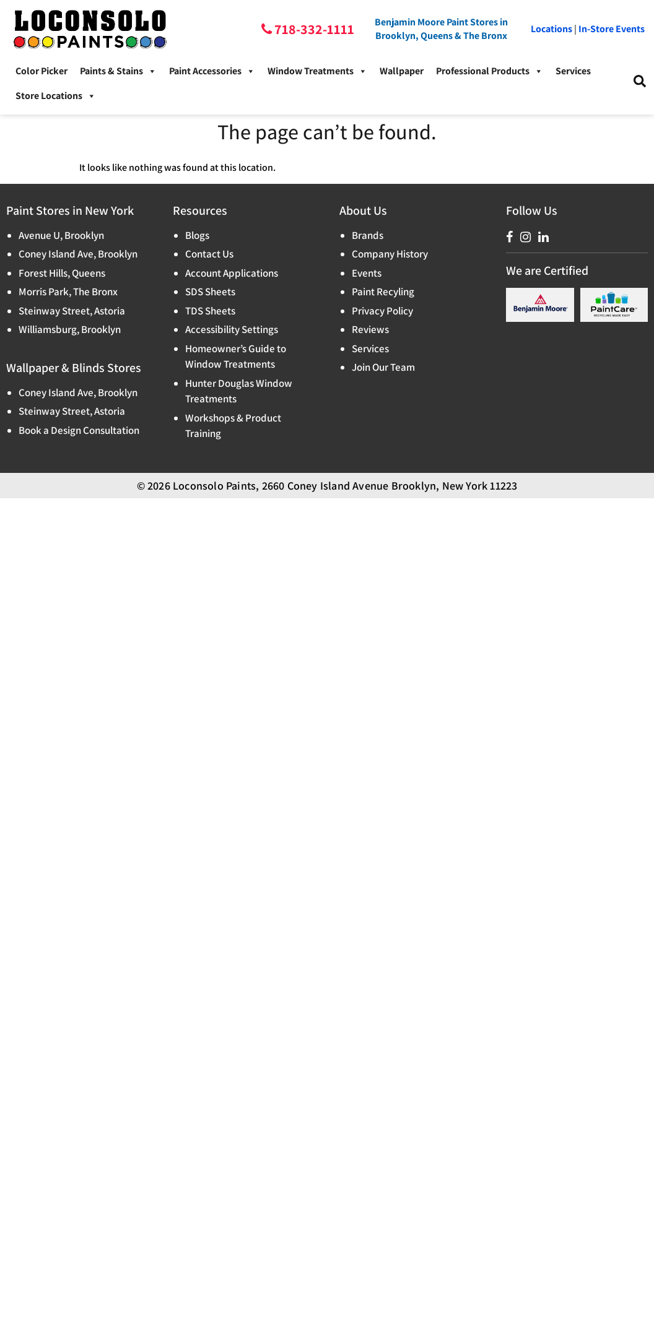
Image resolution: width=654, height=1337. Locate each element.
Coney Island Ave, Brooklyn (78, 254)
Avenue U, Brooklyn (61, 235)
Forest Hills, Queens (62, 273)
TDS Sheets (210, 311)
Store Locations (55, 96)
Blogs (197, 235)
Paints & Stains (118, 71)
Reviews (370, 329)
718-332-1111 (313, 29)
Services (573, 70)
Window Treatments (317, 71)
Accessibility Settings (231, 329)
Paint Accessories (212, 71)
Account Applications (231, 273)
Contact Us (209, 254)
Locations (551, 28)
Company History (390, 254)
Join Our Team (383, 367)
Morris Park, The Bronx (68, 291)
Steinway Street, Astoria (72, 311)
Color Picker (41, 70)
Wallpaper (402, 70)
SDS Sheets (210, 291)
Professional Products (489, 71)
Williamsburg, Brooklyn (70, 329)
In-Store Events (611, 28)
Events (366, 273)
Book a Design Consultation (79, 430)
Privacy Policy (382, 311)
